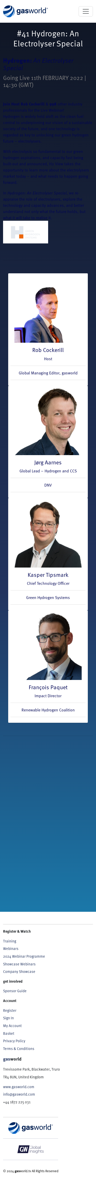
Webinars (10, 948)
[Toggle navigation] (86, 11)
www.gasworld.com (18, 1086)
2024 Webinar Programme (24, 956)
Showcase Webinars (19, 964)
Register (9, 1010)
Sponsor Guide (15, 991)
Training (9, 941)
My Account (12, 1025)
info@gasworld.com (19, 1094)
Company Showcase (19, 971)
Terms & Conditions (18, 1048)
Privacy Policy (14, 1041)
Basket (8, 1033)
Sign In (8, 1018)
